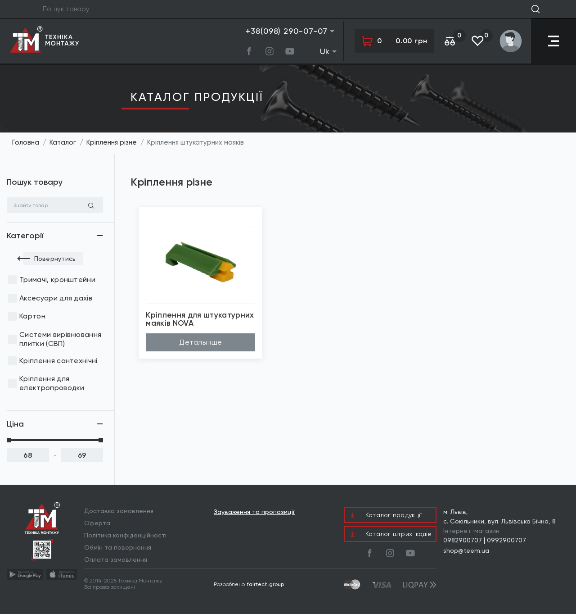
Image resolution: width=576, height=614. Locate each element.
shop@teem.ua (466, 550)
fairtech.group (265, 584)
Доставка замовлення (118, 510)
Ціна (15, 424)
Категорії (25, 236)
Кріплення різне (111, 142)
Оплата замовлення (115, 559)
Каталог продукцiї (196, 97)
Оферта (97, 523)
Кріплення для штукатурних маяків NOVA (200, 319)
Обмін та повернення (117, 547)
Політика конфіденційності (125, 535)
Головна (25, 142)
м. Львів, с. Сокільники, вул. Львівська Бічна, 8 (499, 516)
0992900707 (506, 540)
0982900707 (462, 540)
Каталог (63, 142)
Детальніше (200, 342)
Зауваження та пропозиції (254, 512)
